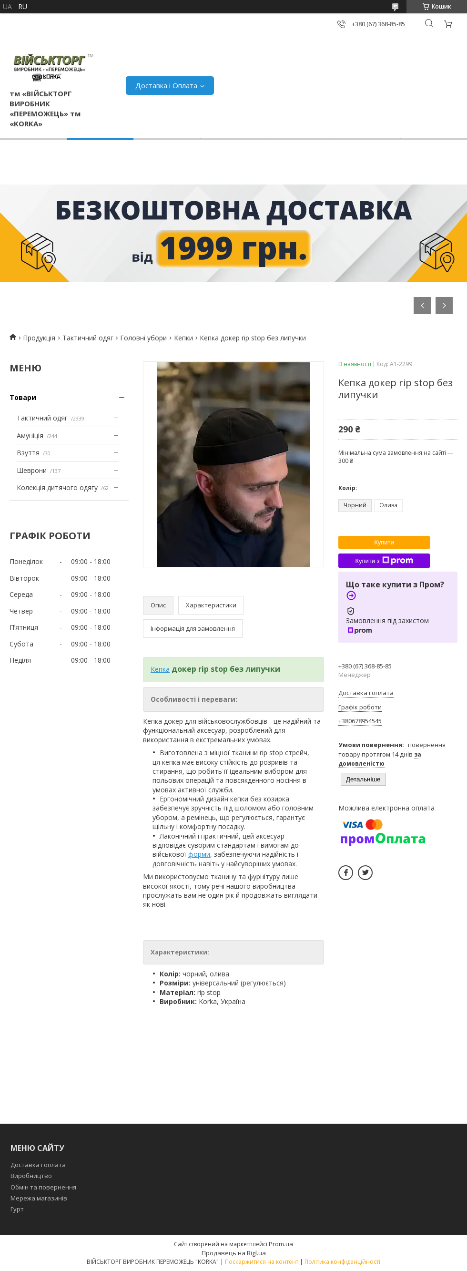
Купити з (384, 560)
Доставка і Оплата (166, 85)
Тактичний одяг (87, 337)
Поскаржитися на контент (261, 1262)
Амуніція (30, 435)
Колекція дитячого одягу (57, 487)
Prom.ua (281, 1244)
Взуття (28, 452)
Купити (384, 542)
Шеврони (32, 470)
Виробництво (31, 1175)
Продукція (39, 337)
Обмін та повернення (43, 1187)
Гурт (17, 1209)
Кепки (183, 337)
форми (199, 854)
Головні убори (143, 337)
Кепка (160, 669)
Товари (23, 397)
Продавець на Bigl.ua (234, 1253)
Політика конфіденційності (342, 1262)
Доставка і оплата (38, 1164)
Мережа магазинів (38, 1198)
